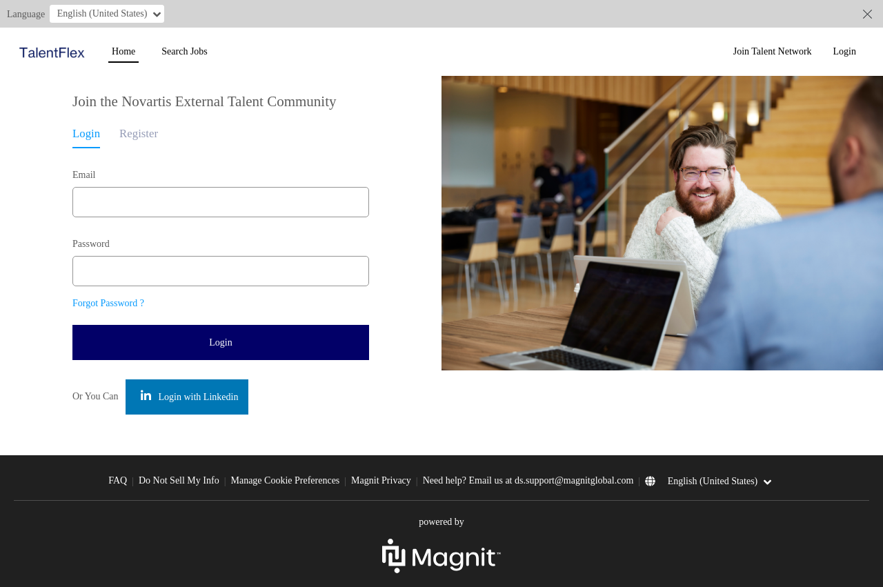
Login (844, 51)
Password (91, 244)
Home (123, 51)
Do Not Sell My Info (179, 480)
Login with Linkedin (189, 396)
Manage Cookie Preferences (284, 480)
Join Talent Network (772, 51)
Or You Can (95, 396)
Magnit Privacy (381, 480)
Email (83, 175)
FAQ (117, 480)
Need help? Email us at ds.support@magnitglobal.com (528, 480)
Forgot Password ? (108, 303)
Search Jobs (184, 51)
